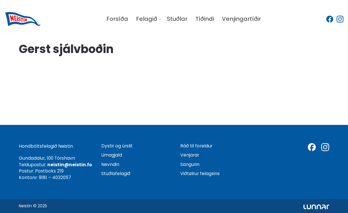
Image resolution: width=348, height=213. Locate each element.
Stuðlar (177, 19)
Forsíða (117, 19)
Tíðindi (204, 19)
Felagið (146, 19)
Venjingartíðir (241, 19)
